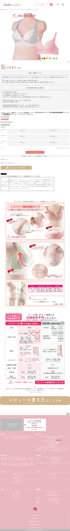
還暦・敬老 (17, 484)
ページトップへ (68, 414)
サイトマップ (35, 527)
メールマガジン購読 (52, 478)
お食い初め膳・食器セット (17, 482)
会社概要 (38, 489)
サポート (3, 489)
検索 (51, 4)
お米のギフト (17, 476)
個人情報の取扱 (35, 524)
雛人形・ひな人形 (17, 478)
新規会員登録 (52, 474)
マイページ (38, 471)
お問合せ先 (38, 455)
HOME (1, 9)
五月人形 (17, 480)
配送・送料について (17, 494)
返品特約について (5, 159)
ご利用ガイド (17, 438)
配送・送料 (38, 434)
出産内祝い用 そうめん (17, 474)
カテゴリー (3, 471)
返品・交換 (3, 455)
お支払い (3, 434)
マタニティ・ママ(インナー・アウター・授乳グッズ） (15, 9)
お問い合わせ (35, 518)
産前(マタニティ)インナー (33, 9)
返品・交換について (17, 498)
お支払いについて (17, 496)
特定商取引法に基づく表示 (35, 521)
